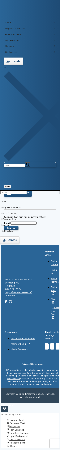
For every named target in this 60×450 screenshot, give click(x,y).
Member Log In (20, 344)
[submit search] (27, 164)
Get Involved (30, 52)
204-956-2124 (13, 289)
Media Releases (19, 349)
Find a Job (54, 271)
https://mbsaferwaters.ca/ (18, 292)
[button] (4, 409)
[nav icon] (7, 186)
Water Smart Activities (23, 338)
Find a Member (55, 280)
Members (30, 46)
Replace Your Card (55, 312)
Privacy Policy (13, 378)
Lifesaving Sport (30, 40)
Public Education (30, 35)
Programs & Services (30, 29)
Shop (53, 300)
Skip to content (9, 405)
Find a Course (54, 263)
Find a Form (54, 290)
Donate (13, 61)
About (30, 23)
